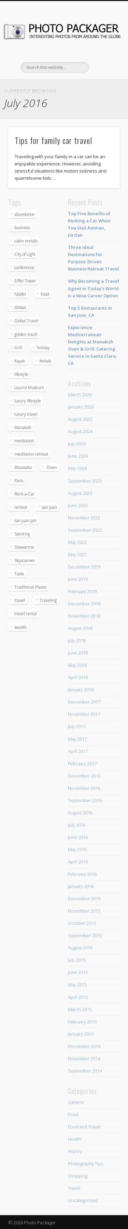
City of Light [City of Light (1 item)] (24, 254)
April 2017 (78, 751)
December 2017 (84, 702)
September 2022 (85, 530)
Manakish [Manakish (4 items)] (22, 427)
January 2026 (81, 407)
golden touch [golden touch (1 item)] (26, 334)
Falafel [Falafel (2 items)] (20, 294)
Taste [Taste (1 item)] (19, 574)
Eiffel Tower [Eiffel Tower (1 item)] (25, 281)
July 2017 (76, 726)
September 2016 (85, 800)
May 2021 (77, 554)
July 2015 (76, 960)
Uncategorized (83, 1200)
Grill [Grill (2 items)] (18, 348)
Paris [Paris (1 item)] (18, 481)
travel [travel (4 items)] (19, 600)
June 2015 (78, 972)
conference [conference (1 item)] (24, 267)
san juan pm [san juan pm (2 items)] (25, 520)
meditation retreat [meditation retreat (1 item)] (31, 454)
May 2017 (77, 739)
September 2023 (85, 481)
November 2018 (84, 616)
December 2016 (84, 776)
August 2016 (80, 813)
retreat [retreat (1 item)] (20, 507)
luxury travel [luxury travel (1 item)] (26, 414)
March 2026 (79, 394)
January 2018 (81, 689)
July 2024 (76, 444)
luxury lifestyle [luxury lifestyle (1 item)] (27, 401)
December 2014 (84, 1046)
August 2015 (80, 948)
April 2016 (78, 862)
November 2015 (84, 911)
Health (74, 1139)
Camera (76, 1102)
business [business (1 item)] (22, 228)
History (75, 1151)
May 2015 (77, 984)
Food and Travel (84, 1127)
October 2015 (82, 923)
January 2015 (81, 1034)
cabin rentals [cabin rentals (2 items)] (26, 241)
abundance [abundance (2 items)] (24, 214)
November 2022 (84, 518)
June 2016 (78, 837)
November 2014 (84, 1058)
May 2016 (77, 849)
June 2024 (78, 456)
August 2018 (80, 628)
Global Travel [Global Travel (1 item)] (26, 321)
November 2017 (84, 714)
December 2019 (84, 567)
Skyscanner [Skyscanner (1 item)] (24, 560)
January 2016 (81, 886)
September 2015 (85, 935)
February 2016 (82, 874)
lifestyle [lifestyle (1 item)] (21, 374)
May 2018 (77, 665)
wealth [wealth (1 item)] (20, 627)
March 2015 (79, 1009)
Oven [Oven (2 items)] (51, 467)
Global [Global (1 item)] (20, 307)
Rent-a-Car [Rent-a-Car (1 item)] (24, 494)
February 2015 (82, 1022)
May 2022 (77, 542)
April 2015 (78, 997)
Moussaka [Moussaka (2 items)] (23, 467)
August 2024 (80, 431)
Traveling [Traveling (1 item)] (48, 600)
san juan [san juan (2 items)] (49, 507)
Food (73, 1114)
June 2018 (78, 653)
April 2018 (78, 677)
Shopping (77, 1176)
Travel (74, 1188)
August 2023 (80, 493)
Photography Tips (85, 1163)
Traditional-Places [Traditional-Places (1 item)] (30, 587)
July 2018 (76, 640)
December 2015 (84, 898)
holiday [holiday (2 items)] (43, 348)
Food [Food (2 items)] (45, 294)
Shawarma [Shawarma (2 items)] (24, 547)
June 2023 (78, 505)
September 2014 (85, 1071)
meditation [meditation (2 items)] (24, 441)
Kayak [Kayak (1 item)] (19, 361)
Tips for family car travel (53, 140)
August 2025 (80, 419)
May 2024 (77, 468)
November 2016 (84, 788)
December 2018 (84, 604)
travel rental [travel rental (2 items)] (25, 614)
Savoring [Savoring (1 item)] (22, 534)
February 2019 (82, 591)
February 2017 (82, 763)
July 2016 (76, 825)
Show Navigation (103, 61)
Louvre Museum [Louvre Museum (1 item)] (29, 387)
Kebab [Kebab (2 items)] (45, 361)
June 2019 (78, 579)
